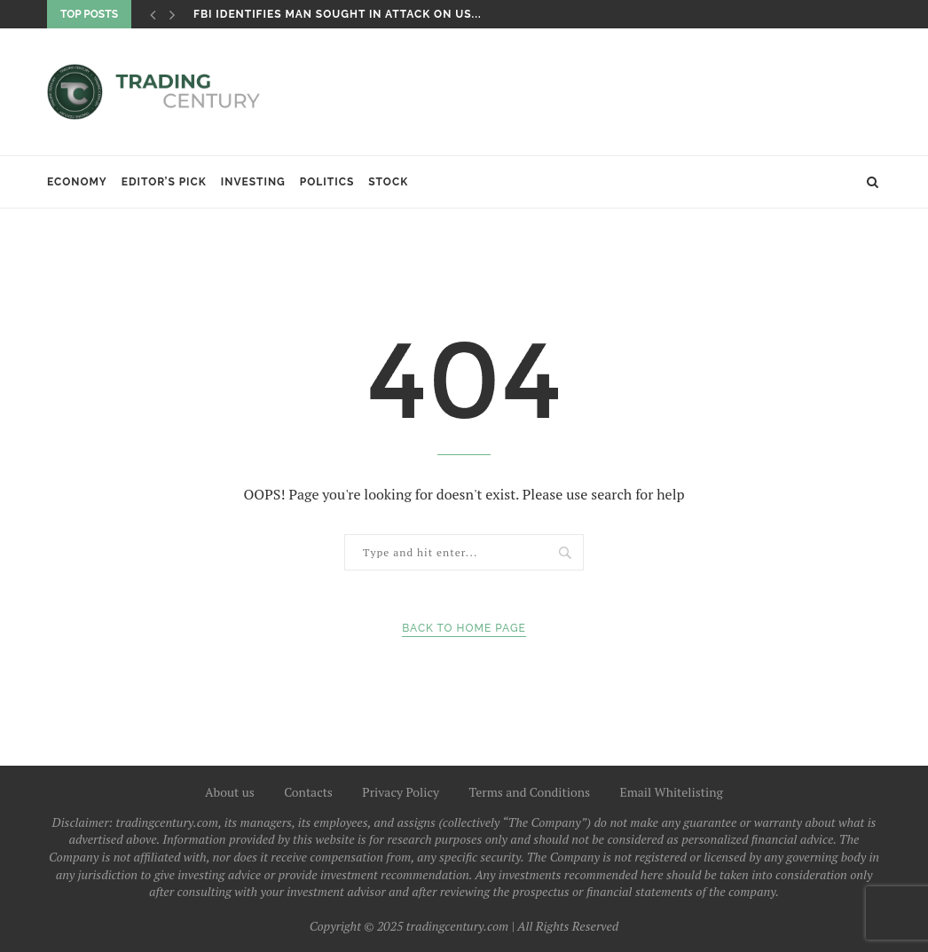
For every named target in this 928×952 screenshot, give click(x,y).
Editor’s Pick (164, 182)
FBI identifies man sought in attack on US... (337, 14)
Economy (77, 182)
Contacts (308, 791)
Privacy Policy (400, 791)
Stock (388, 182)
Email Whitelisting (670, 791)
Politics (327, 182)
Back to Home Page (464, 628)
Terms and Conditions (530, 791)
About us (230, 791)
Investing (253, 182)
